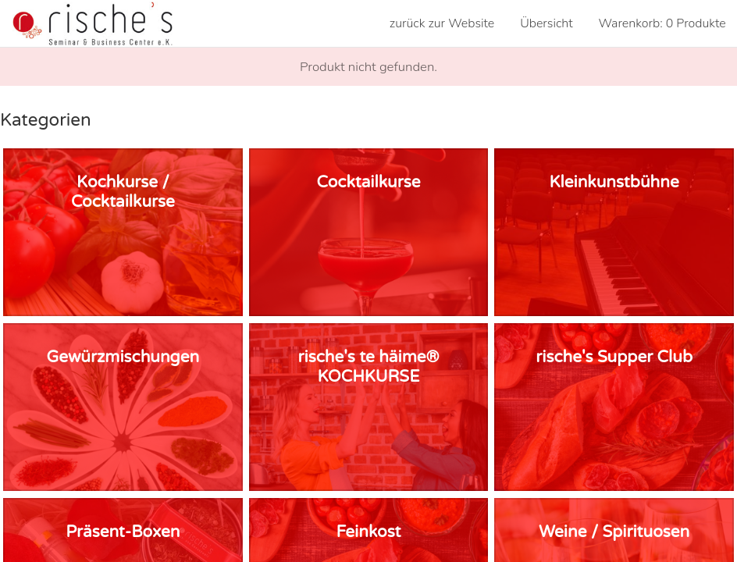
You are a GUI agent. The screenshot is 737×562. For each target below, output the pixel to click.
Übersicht (546, 23)
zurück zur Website (442, 23)
